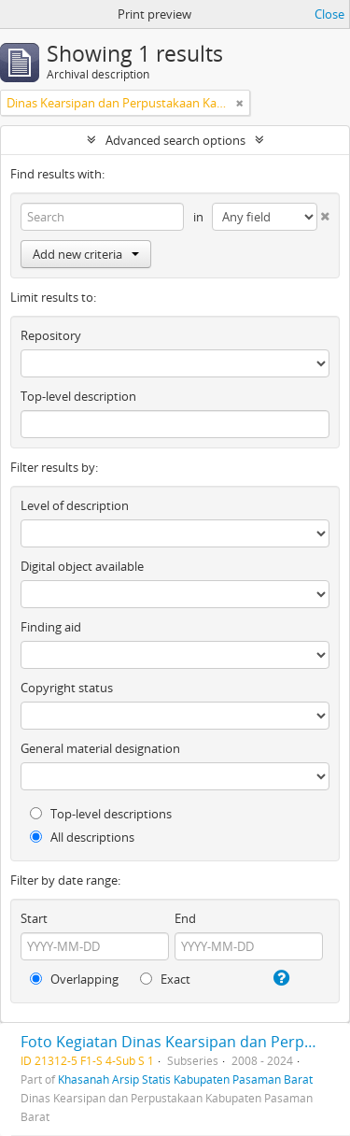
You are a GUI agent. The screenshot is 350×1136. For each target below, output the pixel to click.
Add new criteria (86, 254)
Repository (51, 335)
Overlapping (74, 979)
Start (34, 918)
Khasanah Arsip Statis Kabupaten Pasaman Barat (185, 1079)
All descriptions (82, 837)
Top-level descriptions (101, 813)
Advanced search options (175, 140)
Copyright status (67, 687)
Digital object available (82, 566)
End (185, 918)
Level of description (75, 505)
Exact (165, 979)
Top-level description (78, 396)
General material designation (100, 748)
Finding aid (51, 626)
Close (329, 14)
